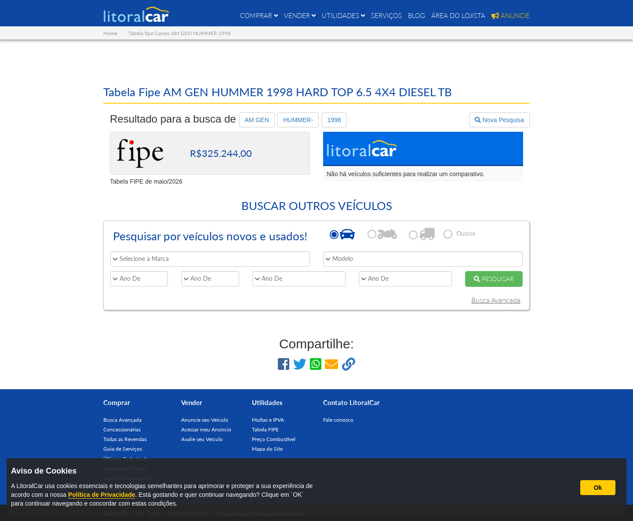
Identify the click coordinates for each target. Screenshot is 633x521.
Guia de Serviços (122, 448)
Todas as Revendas (125, 439)
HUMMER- (298, 119)
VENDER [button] (300, 15)
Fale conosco (338, 419)
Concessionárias (122, 429)
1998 (334, 119)
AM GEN (257, 119)
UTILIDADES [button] (343, 15)
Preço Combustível (273, 439)
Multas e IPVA (268, 419)
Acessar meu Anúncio (206, 429)
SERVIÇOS (386, 15)
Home (110, 33)
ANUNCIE (510, 15)
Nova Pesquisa (499, 119)
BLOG (416, 15)
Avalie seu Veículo (202, 439)
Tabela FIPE (265, 429)
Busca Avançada (495, 300)
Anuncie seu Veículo (204, 419)
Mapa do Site (267, 448)
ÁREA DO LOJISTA (458, 15)
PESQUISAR (494, 278)
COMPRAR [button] (259, 15)
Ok (598, 487)
